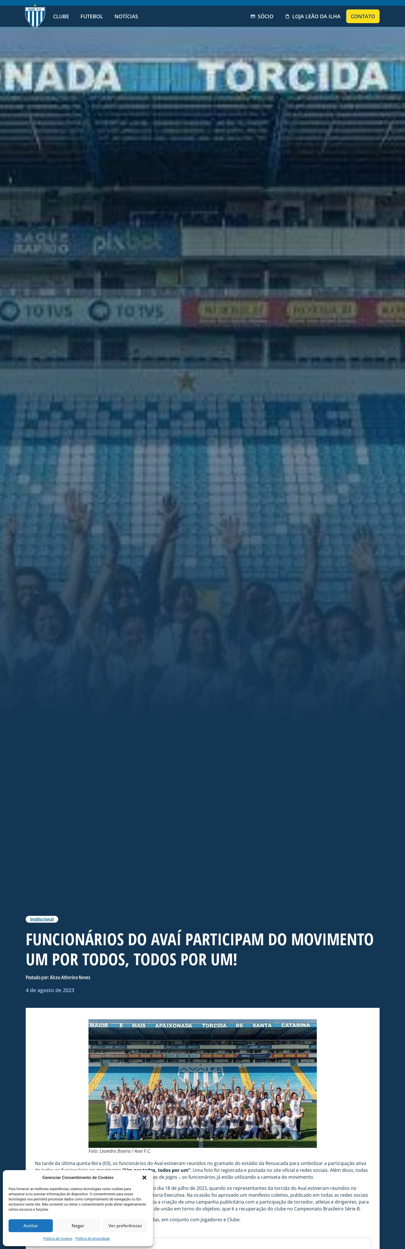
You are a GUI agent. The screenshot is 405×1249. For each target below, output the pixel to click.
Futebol (91, 16)
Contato (363, 16)
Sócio (261, 16)
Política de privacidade (92, 1239)
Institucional (42, 919)
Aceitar (30, 1226)
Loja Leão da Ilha (312, 16)
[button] (144, 1177)
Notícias (126, 16)
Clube (61, 16)
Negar (78, 1226)
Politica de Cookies (57, 1239)
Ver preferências (125, 1226)
